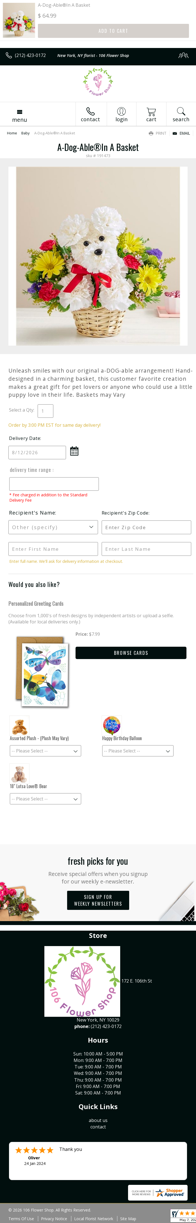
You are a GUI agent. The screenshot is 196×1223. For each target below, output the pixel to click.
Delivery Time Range (30, 469)
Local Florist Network (93, 1218)
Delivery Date (24, 438)
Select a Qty (21, 410)
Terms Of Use (21, 1218)
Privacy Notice (54, 1218)
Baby (25, 133)
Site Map (128, 1218)
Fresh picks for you (98, 869)
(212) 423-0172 (30, 55)
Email (181, 133)
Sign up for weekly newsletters (98, 900)
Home (12, 133)
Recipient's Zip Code (124, 513)
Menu (19, 119)
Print (158, 133)
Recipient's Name (32, 512)
